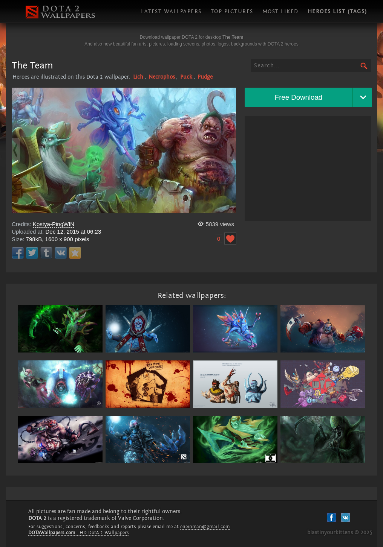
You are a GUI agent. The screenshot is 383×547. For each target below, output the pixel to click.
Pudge (205, 77)
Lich (138, 77)
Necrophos (162, 77)
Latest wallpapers (171, 11)
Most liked (280, 11)
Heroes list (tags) (337, 11)
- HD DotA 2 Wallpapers (78, 532)
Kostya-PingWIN (53, 224)
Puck (186, 77)
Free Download (299, 97)
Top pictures (232, 11)
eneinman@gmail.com (205, 526)
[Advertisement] (308, 168)
